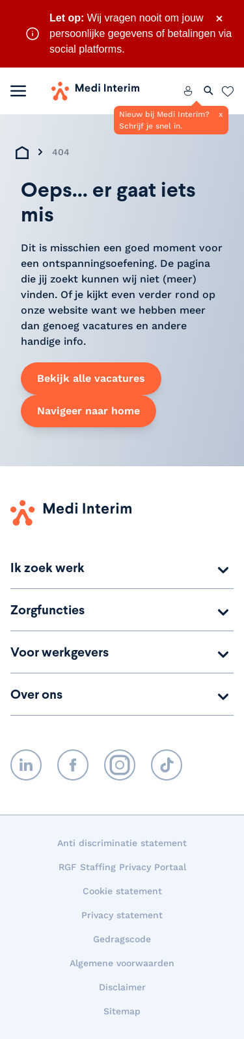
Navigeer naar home (88, 411)
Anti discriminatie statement (122, 843)
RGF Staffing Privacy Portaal (122, 867)
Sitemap (122, 1011)
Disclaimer (122, 987)
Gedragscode (122, 939)
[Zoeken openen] (209, 91)
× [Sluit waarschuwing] (219, 18)
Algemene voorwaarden (122, 963)
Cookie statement (122, 891)
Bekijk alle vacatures (91, 378)
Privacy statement (122, 915)
